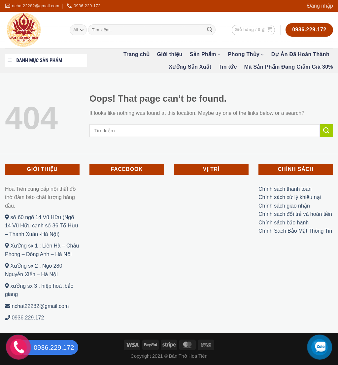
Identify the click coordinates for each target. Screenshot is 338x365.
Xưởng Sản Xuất (190, 67)
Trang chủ (136, 54)
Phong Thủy (246, 54)
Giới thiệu (169, 54)
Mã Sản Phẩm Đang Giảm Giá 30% (288, 67)
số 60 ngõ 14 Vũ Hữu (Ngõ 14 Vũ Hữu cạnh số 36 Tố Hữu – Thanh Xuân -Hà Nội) (41, 226)
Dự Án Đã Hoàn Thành (300, 54)
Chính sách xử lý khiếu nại (289, 197)
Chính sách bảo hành (283, 222)
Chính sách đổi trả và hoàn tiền (295, 214)
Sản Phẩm (205, 54)
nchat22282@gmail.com (37, 306)
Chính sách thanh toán (285, 189)
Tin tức (228, 67)
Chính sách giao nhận (284, 206)
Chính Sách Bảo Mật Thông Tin (295, 231)
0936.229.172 (24, 317)
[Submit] (209, 30)
